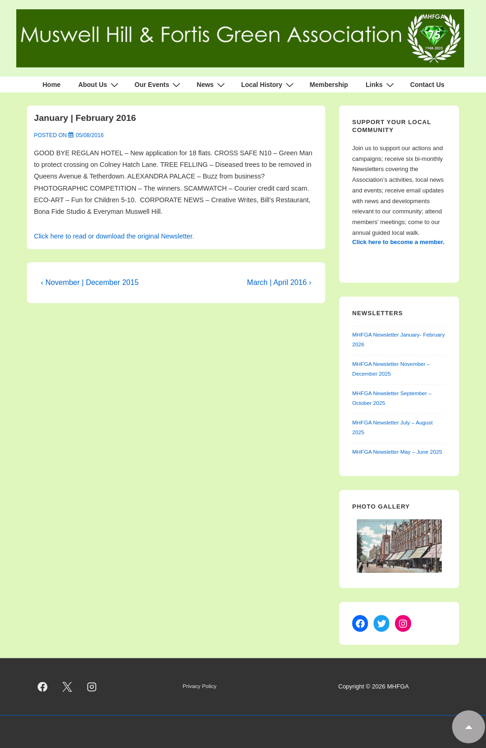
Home (51, 84)
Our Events (159, 84)
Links (381, 84)
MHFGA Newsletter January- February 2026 (398, 339)
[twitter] (67, 686)
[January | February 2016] (90, 135)
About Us (99, 84)
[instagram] (92, 686)
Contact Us (427, 84)
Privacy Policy (200, 686)
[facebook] (43, 686)
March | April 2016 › (279, 282)
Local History (268, 84)
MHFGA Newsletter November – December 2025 (391, 369)
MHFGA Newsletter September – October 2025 (392, 398)
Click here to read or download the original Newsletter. (114, 236)
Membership (329, 84)
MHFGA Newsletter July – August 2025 (392, 427)
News (212, 84)
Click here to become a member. (398, 241)
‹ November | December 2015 (89, 282)
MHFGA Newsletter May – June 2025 (397, 452)
